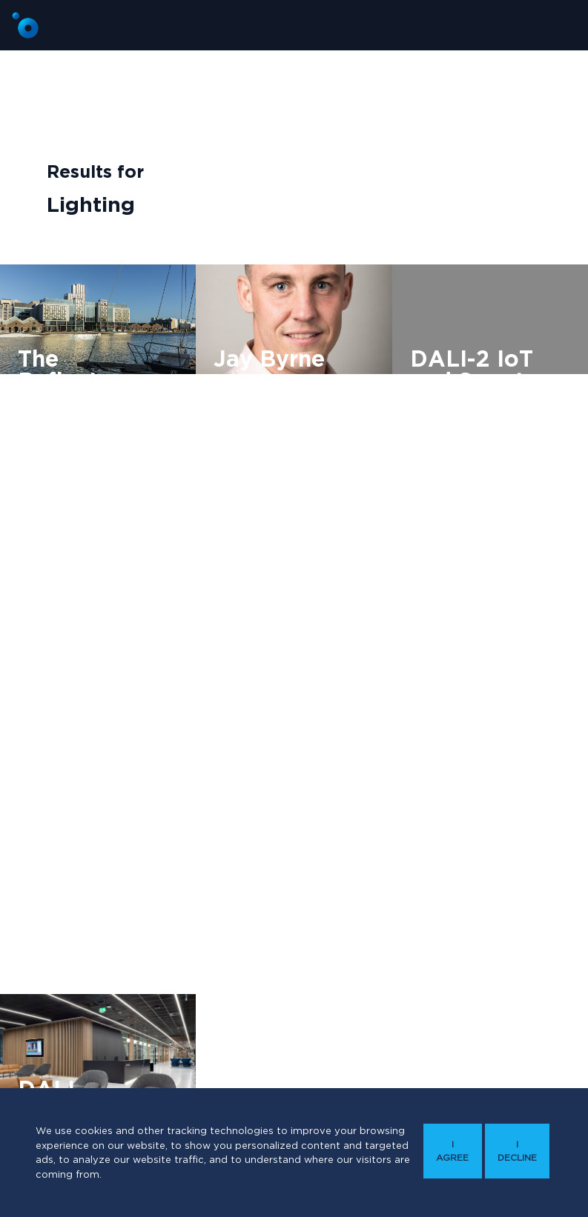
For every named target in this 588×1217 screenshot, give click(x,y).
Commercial (54, 434)
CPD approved (454, 456)
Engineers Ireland (459, 482)
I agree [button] (452, 1150)
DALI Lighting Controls (276, 412)
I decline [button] (517, 1150)
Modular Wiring (61, 460)
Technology (506, 508)
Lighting (123, 434)
